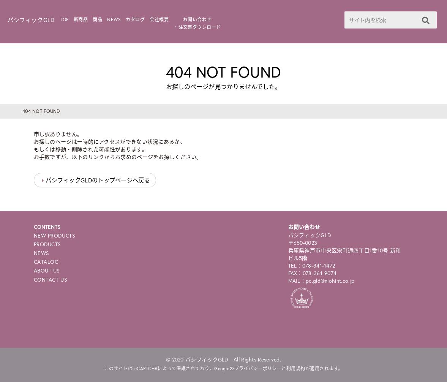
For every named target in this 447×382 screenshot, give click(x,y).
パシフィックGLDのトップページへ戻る (98, 180)
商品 (97, 19)
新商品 (81, 19)
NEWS (114, 19)
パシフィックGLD (31, 20)
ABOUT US (47, 270)
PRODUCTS (47, 244)
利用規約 (295, 368)
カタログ (135, 19)
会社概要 (159, 19)
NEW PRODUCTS (55, 235)
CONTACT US (51, 279)
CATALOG (46, 261)
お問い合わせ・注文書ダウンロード (197, 23)
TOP (64, 19)
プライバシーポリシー (258, 368)
